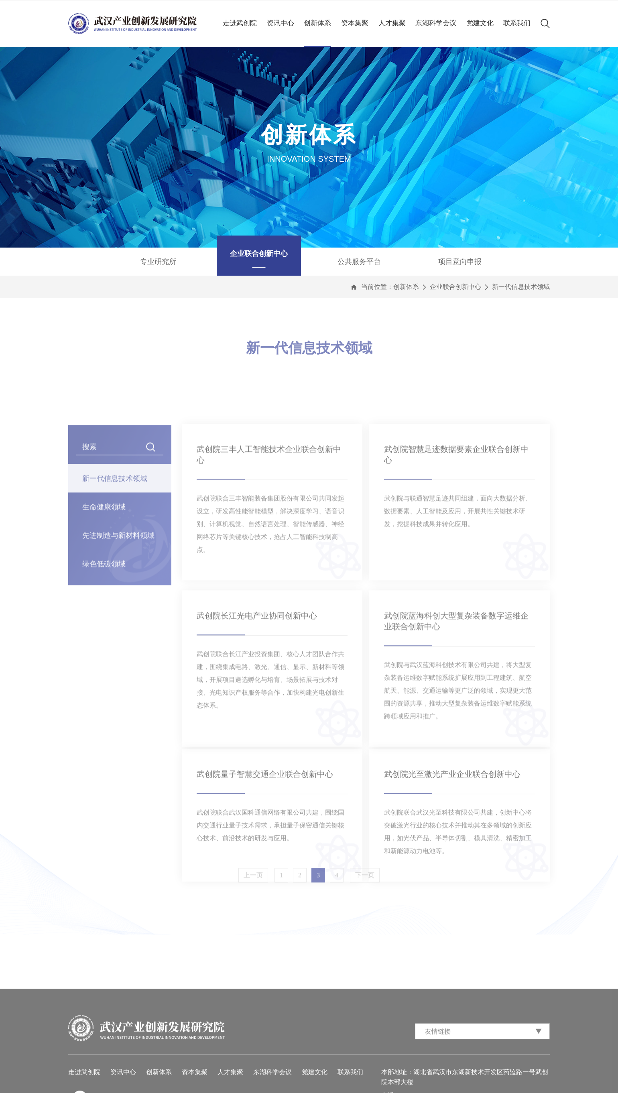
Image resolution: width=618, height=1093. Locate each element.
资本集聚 (354, 23)
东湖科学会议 (435, 23)
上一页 (253, 883)
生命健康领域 (104, 588)
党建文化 (480, 23)
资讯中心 (280, 23)
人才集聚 (392, 23)
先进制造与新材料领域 (118, 616)
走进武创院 (240, 23)
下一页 (364, 883)
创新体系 (317, 23)
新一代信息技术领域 (521, 286)
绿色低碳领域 (104, 645)
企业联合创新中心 (455, 286)
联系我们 (517, 23)
